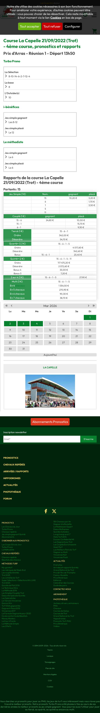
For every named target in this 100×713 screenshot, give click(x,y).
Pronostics (10, 457)
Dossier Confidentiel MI (63, 539)
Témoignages (50, 662)
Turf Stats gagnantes (11, 605)
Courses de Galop (61, 611)
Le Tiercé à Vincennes (11, 600)
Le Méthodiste (8, 549)
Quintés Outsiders (61, 531)
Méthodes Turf (10, 563)
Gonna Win (7, 603)
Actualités (10, 485)
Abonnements (8, 537)
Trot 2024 (6, 582)
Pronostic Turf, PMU (62, 621)
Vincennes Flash (60, 557)
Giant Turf (57, 547)
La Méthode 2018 (9, 590)
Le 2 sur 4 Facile (9, 621)
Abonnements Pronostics (50, 422)
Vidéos (56, 626)
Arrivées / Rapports (16, 471)
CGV (50, 680)
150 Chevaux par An (62, 521)
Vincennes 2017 (8, 611)
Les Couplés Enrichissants (64, 544)
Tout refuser (52, 26)
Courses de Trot (60, 613)
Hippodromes (11, 478)
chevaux (20, 285)
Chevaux (57, 608)
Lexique (50, 656)
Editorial (57, 580)
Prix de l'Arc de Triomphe (64, 572)
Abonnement (60, 594)
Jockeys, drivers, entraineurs (66, 603)
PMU (55, 605)
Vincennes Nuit (60, 554)
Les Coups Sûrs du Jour (12, 544)
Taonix (50, 650)
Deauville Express (61, 529)
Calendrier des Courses (63, 582)
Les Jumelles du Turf (10, 577)
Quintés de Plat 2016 (11, 585)
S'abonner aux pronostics (15, 540)
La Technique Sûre (10, 588)
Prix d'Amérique (60, 577)
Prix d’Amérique (60, 623)
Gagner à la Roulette (62, 524)
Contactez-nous (62, 589)
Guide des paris (60, 585)
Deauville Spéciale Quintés (13, 595)
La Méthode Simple (10, 623)
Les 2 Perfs (6, 626)
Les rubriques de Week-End (14, 570)
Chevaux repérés (14, 464)
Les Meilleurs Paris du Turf (64, 549)
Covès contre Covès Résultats (14, 616)
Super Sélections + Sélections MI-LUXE (19, 580)
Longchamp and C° (62, 534)
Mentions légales (50, 674)
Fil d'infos (57, 565)
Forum (7, 498)
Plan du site (50, 668)
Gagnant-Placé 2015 (11, 608)
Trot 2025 (6, 575)
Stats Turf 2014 (60, 537)
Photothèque (12, 491)
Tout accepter (29, 26)
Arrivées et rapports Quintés (65, 567)
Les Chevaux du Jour (11, 526)
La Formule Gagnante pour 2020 (16, 613)
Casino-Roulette (60, 575)
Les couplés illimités (10, 572)
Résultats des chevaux (11, 560)
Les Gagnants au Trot (62, 542)
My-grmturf (7, 567)
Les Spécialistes (9, 598)
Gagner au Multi (60, 552)
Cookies (55, 18)
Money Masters (8, 618)
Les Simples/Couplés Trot (13, 593)
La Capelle (50, 367)
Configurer (72, 26)
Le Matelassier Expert (62, 526)
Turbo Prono (7, 529)
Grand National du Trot (63, 570)
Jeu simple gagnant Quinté (13, 534)
